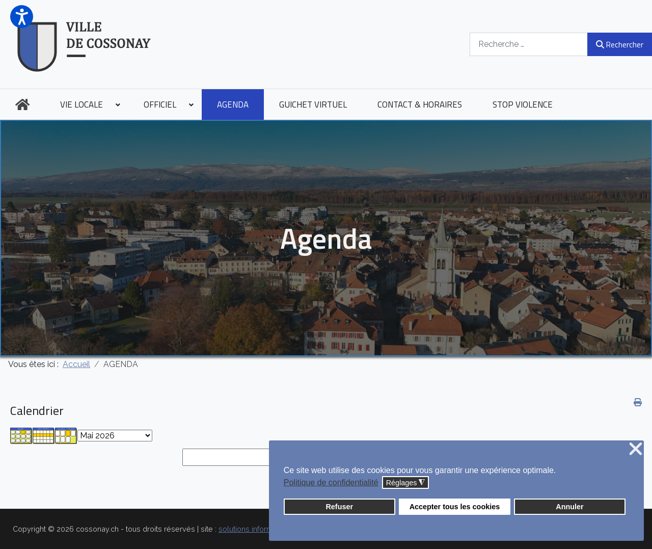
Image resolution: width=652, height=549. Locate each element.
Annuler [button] (569, 507)
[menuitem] (22, 104)
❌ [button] (636, 449)
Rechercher (619, 44)
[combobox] (529, 44)
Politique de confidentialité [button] (331, 482)
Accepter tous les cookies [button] (455, 507)
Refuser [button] (339, 507)
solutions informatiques (258, 529)
